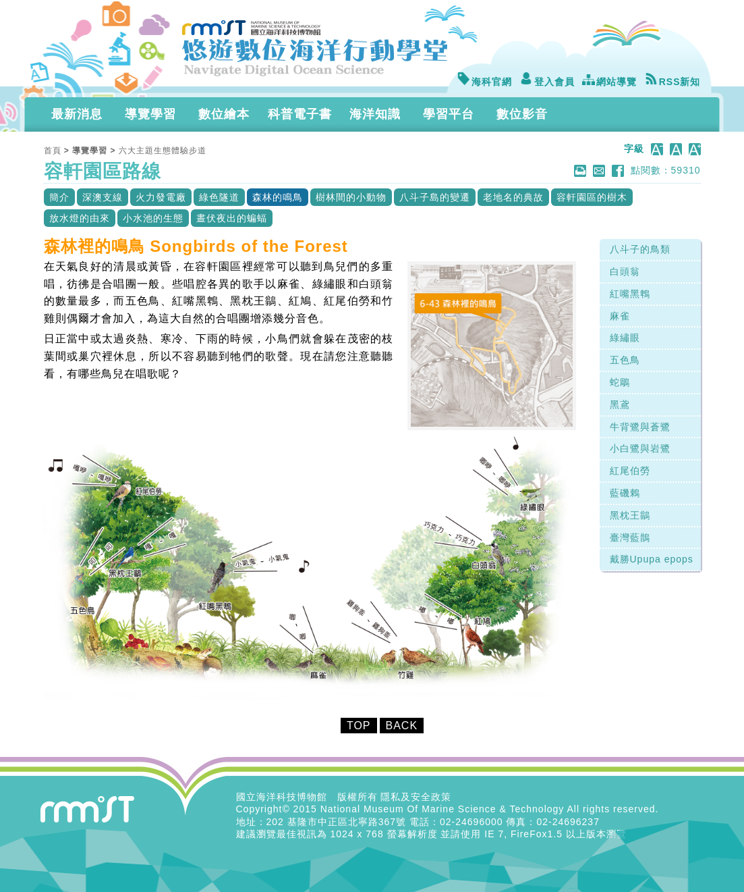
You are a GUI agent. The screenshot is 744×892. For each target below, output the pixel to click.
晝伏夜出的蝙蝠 (231, 218)
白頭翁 (625, 271)
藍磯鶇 (625, 493)
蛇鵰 (620, 382)
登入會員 (547, 81)
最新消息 (77, 114)
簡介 (59, 197)
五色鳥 (625, 360)
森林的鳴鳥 (277, 197)
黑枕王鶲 (630, 515)
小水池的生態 (153, 218)
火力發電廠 (161, 197)
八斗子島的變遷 (434, 197)
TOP (359, 725)
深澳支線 (102, 197)
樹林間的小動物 (351, 197)
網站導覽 (609, 81)
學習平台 (448, 114)
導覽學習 (150, 114)
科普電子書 (300, 114)
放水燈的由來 (79, 218)
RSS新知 (672, 81)
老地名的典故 (513, 197)
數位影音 (522, 114)
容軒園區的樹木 (591, 197)
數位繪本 (224, 114)
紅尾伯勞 (630, 470)
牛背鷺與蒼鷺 (640, 426)
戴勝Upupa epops (651, 559)
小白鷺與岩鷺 (640, 448)
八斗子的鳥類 (640, 249)
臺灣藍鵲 (630, 537)
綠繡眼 (625, 337)
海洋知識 (375, 114)
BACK (402, 725)
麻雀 (620, 316)
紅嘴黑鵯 (630, 293)
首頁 (52, 150)
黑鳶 (620, 404)
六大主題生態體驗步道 (162, 150)
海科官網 (484, 81)
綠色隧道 (219, 197)
